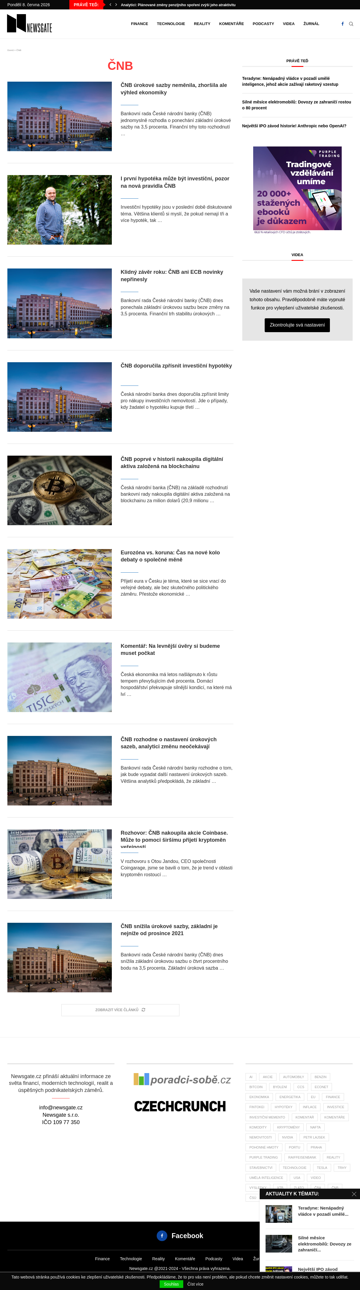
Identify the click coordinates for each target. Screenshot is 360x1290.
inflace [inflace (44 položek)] (310, 1107)
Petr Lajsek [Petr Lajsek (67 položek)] (314, 1137)
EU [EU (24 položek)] (313, 1097)
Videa (289, 24)
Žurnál (311, 24)
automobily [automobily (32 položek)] (293, 1077)
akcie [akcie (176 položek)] (268, 1077)
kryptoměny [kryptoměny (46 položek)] (288, 1127)
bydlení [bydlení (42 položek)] (280, 1087)
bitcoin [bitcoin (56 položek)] (256, 1087)
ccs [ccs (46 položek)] (300, 1087)
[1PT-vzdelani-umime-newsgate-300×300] (297, 148)
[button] (110, 4)
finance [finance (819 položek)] (333, 1097)
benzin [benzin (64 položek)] (320, 1077)
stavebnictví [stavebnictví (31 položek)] (260, 1167)
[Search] (351, 23)
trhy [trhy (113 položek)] (342, 1167)
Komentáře (231, 24)
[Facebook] (342, 23)
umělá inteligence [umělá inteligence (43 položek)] (266, 1177)
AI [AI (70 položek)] (250, 1077)
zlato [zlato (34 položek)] (299, 1187)
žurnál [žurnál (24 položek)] (273, 1198)
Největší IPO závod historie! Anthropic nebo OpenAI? (294, 125)
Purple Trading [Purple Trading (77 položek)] (263, 1157)
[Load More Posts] (120, 1010)
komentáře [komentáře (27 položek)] (334, 1117)
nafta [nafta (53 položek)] (315, 1127)
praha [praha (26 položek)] (316, 1147)
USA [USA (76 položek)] (297, 1177)
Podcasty (263, 24)
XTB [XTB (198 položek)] (280, 1187)
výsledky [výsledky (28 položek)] (257, 1187)
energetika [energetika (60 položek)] (289, 1097)
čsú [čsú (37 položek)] (252, 1198)
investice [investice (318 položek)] (335, 1107)
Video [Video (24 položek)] (316, 1177)
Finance (139, 24)
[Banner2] (180, 1082)
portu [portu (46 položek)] (294, 1147)
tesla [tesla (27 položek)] (322, 1167)
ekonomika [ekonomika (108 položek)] (259, 1097)
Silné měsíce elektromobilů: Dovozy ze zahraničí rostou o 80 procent (296, 105)
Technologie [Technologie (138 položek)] (295, 1167)
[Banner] (180, 1107)
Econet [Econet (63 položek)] (321, 1087)
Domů (10, 50)
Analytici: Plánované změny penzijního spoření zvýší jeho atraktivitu (178, 5)
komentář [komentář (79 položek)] (305, 1117)
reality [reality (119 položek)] (333, 1157)
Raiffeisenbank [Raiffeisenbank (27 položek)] (302, 1157)
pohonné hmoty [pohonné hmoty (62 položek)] (263, 1147)
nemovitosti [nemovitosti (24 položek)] (260, 1137)
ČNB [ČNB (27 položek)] (335, 1187)
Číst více (195, 1284)
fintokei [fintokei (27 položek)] (256, 1107)
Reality (202, 24)
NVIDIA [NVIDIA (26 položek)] (287, 1137)
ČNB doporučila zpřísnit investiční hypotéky (176, 366)
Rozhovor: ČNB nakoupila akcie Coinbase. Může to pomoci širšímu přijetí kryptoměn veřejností (174, 840)
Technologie (171, 24)
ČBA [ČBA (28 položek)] (318, 1187)
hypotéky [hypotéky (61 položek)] (283, 1107)
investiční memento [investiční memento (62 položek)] (267, 1117)
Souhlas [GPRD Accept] (171, 1284)
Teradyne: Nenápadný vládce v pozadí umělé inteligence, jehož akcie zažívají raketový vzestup (290, 81)
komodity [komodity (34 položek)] (258, 1127)
